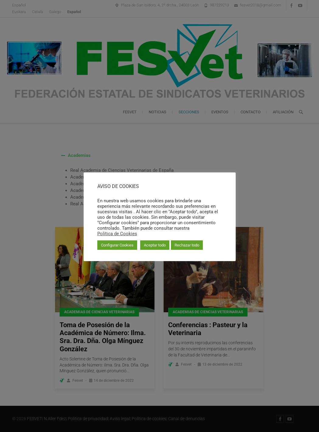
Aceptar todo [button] (155, 245)
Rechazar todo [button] (187, 245)
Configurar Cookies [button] (117, 245)
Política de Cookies (117, 233)
